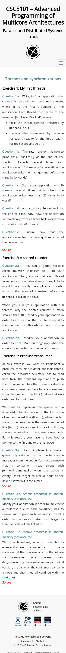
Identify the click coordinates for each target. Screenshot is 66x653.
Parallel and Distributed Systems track (33, 33)
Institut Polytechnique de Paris (33, 632)
